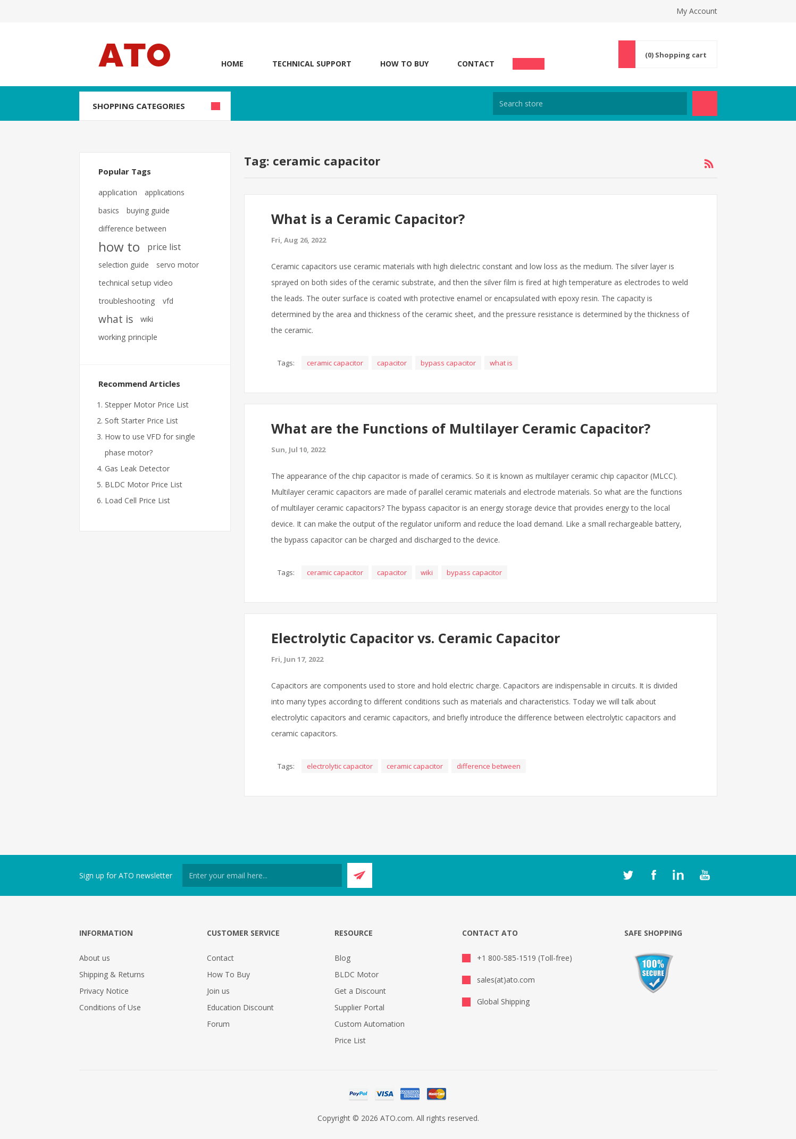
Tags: (286, 363)
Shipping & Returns (112, 974)
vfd (168, 301)
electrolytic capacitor (340, 766)
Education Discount (240, 1007)
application (117, 192)
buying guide (148, 210)
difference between (489, 766)
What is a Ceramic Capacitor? (368, 219)
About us (94, 958)
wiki (427, 572)
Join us (218, 991)
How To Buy (404, 64)
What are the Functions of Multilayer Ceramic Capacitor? (460, 428)
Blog (342, 958)
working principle (127, 337)
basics (108, 210)
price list (164, 247)
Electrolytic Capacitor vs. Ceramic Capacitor (415, 638)
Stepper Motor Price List (147, 405)
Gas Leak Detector (137, 468)
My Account (696, 11)
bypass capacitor (448, 363)
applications (165, 192)
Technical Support (311, 64)
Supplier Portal (359, 1007)
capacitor (392, 363)
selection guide (123, 265)
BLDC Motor (356, 974)
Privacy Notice (104, 991)
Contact (476, 64)
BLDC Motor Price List (143, 484)
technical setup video (135, 283)
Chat (528, 60)
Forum (218, 1024)
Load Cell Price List (137, 500)
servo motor (177, 265)
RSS (708, 163)
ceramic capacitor (335, 363)
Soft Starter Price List (141, 420)
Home (232, 64)
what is (501, 363)
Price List (350, 1040)
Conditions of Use (110, 1007)
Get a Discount (360, 991)
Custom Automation (369, 1024)
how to (119, 247)
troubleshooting (126, 301)
